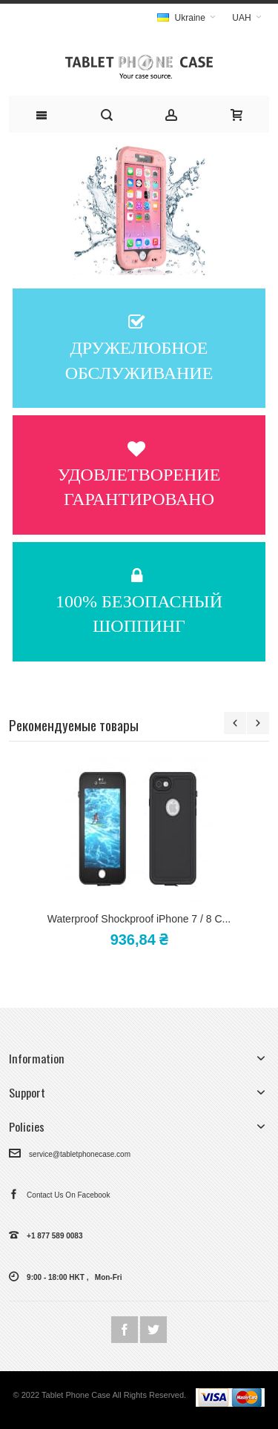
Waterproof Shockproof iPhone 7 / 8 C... (139, 919)
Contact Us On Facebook (59, 1195)
